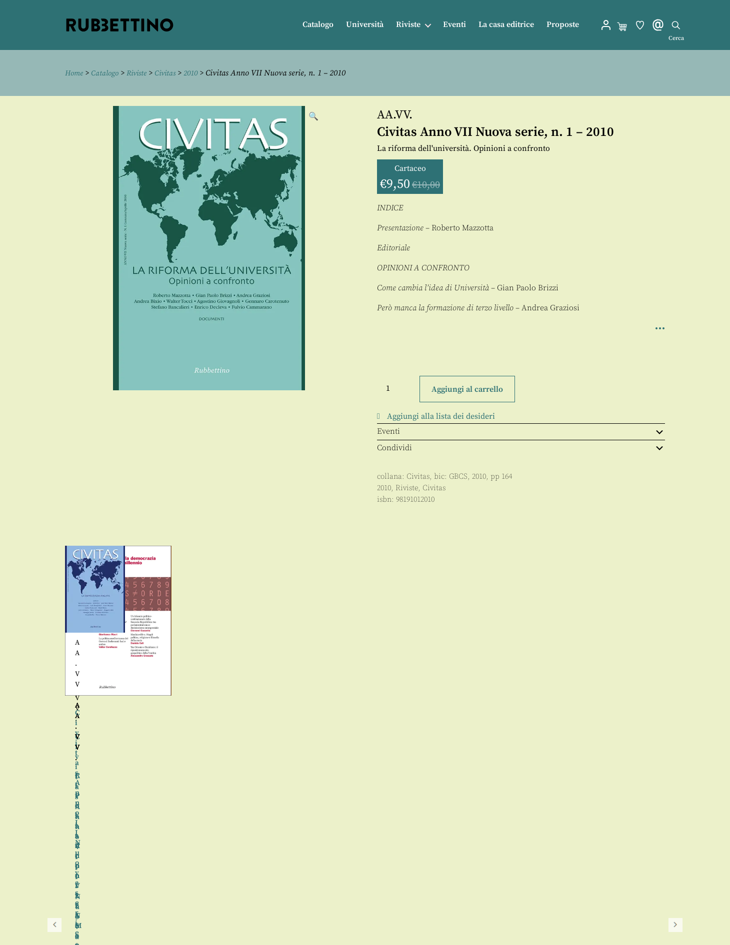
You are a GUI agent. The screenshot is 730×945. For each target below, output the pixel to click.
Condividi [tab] (521, 447)
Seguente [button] (675, 655)
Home (75, 73)
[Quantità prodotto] (397, 387)
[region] (365, 655)
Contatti (374, 894)
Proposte (562, 24)
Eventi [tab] (521, 431)
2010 (200, 73)
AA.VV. (394, 114)
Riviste (408, 24)
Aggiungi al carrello (467, 389)
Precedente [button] (55, 655)
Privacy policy (385, 916)
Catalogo (318, 24)
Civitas (172, 73)
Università (365, 24)
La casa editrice (506, 24)
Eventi (454, 24)
